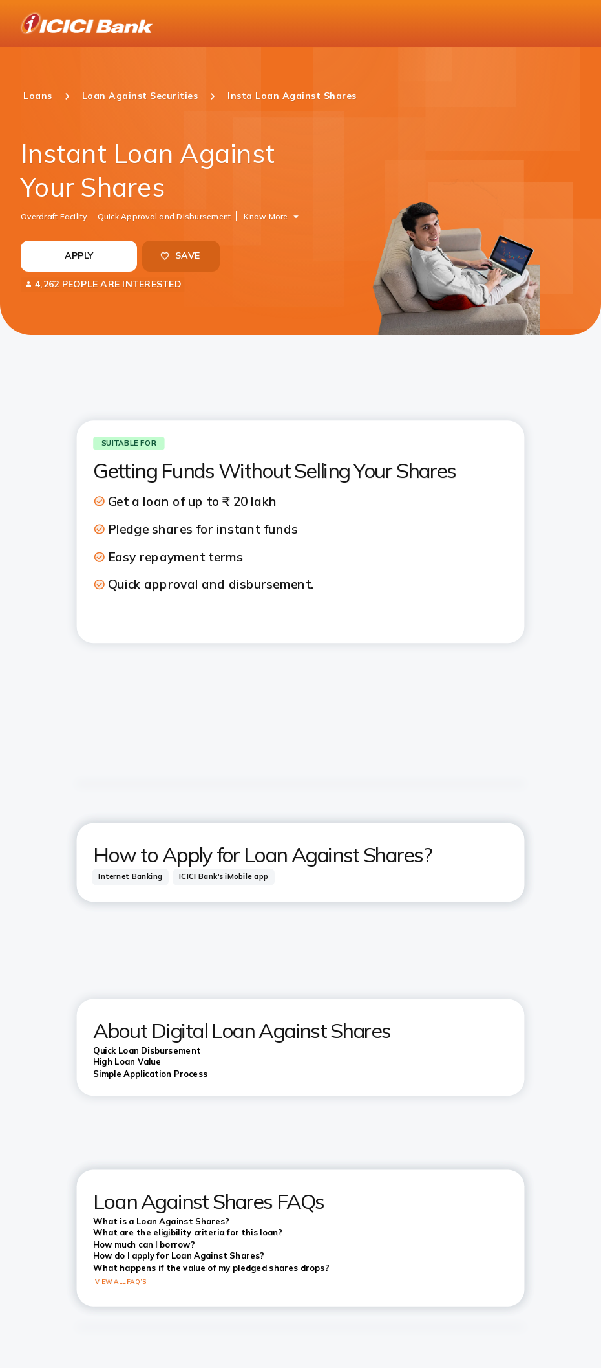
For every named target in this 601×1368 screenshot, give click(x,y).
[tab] (130, 877)
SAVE (180, 255)
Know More (266, 216)
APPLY (79, 255)
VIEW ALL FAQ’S (120, 1281)
